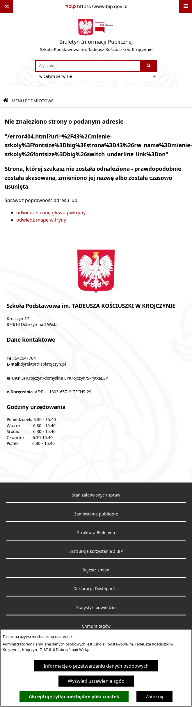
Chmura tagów (96, 626)
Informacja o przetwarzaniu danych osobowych (96, 666)
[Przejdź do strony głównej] (96, 36)
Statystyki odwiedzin (96, 607)
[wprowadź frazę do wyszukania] (88, 66)
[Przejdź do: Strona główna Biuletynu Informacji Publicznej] (5, 101)
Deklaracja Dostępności (96, 588)
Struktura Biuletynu (96, 532)
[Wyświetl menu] (185, 6)
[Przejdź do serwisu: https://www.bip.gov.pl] (96, 6)
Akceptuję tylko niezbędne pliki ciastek (74, 696)
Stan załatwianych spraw (96, 495)
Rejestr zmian (96, 570)
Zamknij (154, 696)
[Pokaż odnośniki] (6, 6)
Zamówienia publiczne (96, 514)
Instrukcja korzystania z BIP (96, 551)
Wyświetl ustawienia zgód (96, 681)
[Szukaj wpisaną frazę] (149, 66)
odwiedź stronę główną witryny (51, 212)
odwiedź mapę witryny (41, 220)
